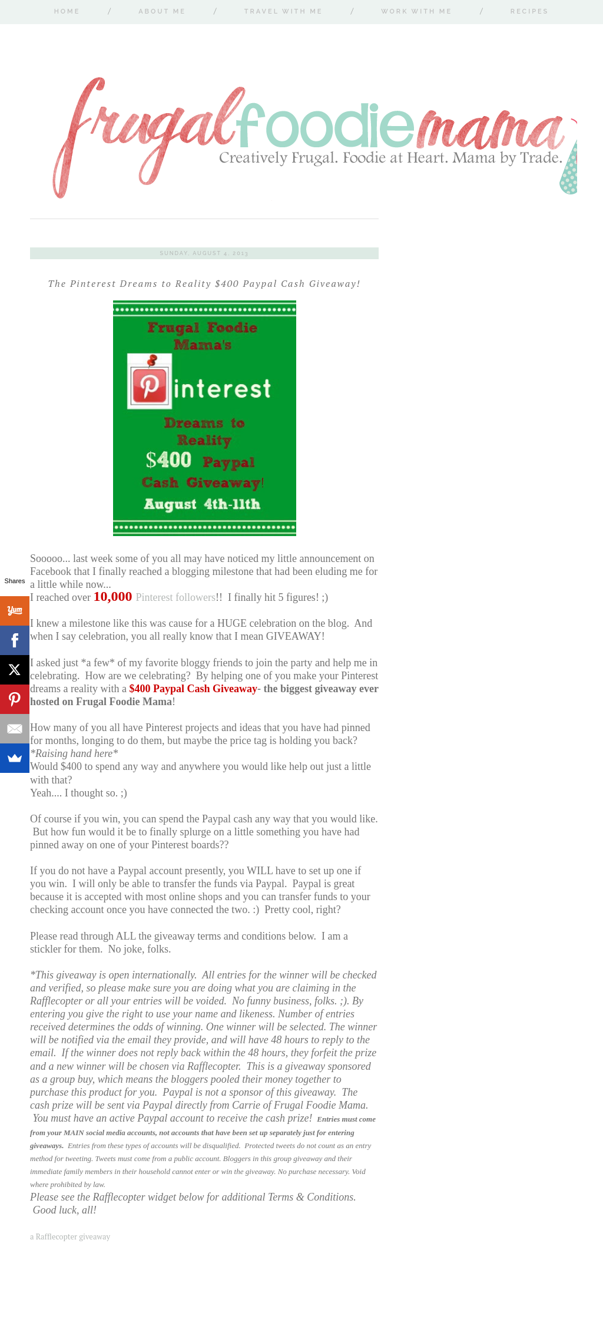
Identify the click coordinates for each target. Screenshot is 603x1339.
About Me (162, 11)
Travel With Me (283, 11)
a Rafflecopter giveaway (70, 1236)
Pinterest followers (154, 597)
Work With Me (416, 11)
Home (67, 11)
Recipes (530, 11)
